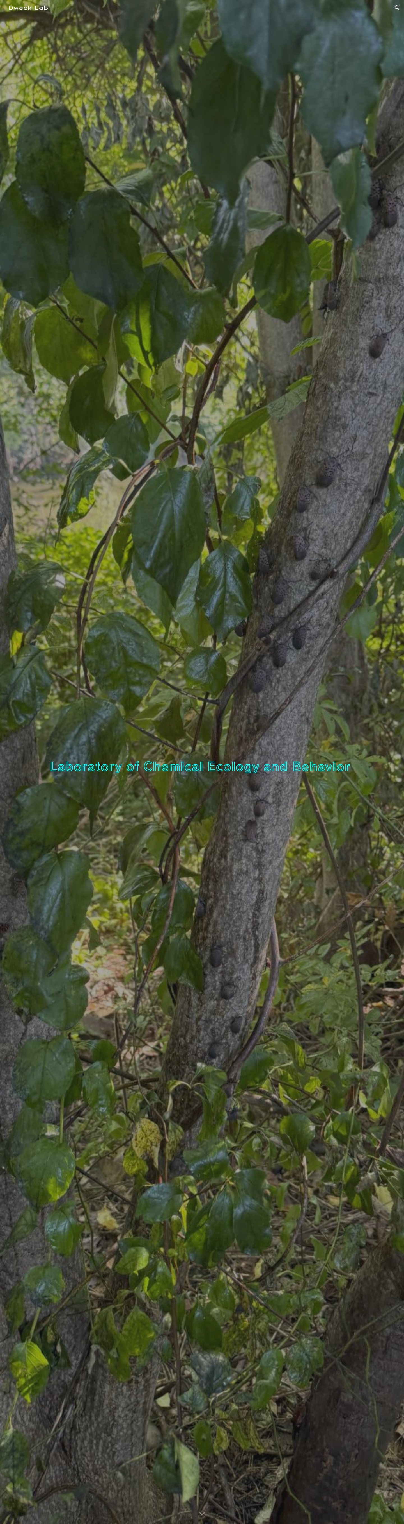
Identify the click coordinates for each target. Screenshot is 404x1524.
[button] (397, 8)
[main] (202, 761)
